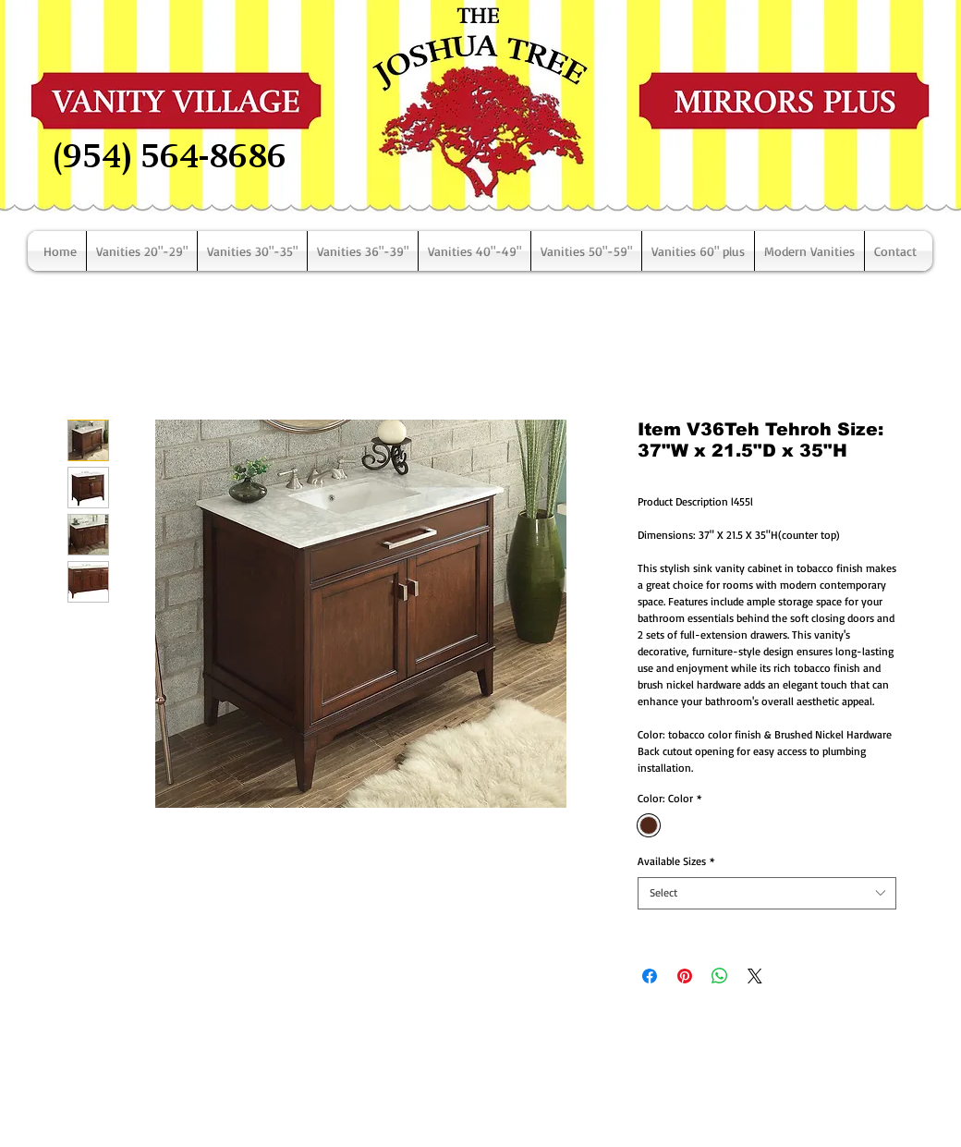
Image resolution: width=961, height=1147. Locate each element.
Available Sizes (676, 861)
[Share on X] (755, 976)
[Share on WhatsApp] (720, 976)
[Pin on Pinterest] (685, 976)
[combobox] (767, 893)
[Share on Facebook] (650, 976)
